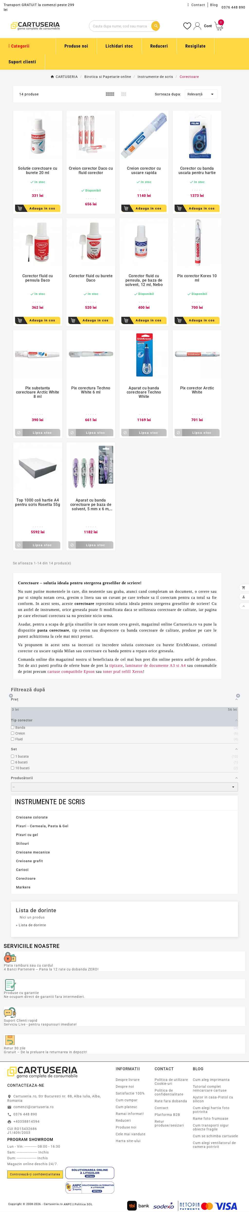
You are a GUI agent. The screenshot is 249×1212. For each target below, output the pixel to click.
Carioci (22, 870)
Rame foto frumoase (210, 1118)
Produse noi (126, 1127)
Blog (214, 5)
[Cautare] (120, 26)
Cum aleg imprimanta (211, 1080)
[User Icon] (203, 26)
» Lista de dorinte (31, 925)
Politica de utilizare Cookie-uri (171, 1082)
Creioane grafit (29, 861)
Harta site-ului (128, 1141)
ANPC (68, 1204)
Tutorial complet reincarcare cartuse (210, 1088)
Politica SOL (84, 1204)
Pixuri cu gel (27, 835)
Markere (23, 887)
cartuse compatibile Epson (71, 671)
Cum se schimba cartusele (215, 1136)
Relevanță (201, 94)
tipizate (116, 665)
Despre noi (125, 1086)
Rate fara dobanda (171, 1101)
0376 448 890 (25, 1114)
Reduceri (123, 1120)
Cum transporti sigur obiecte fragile (211, 1127)
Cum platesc (126, 1107)
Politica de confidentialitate (169, 1092)
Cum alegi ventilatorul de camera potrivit (214, 1145)
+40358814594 (26, 1121)
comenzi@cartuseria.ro (33, 1107)
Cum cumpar (127, 1100)
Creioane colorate (32, 817)
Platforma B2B (167, 1115)
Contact (198, 5)
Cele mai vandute (130, 1134)
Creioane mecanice (33, 852)
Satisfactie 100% (130, 1093)
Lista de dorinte (36, 910)
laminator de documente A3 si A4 (155, 665)
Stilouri (22, 843)
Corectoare (26, 878)
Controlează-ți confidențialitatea (35, 1174)
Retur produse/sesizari (169, 1123)
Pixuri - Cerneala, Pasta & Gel (42, 826)
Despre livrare (128, 1080)
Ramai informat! (130, 1114)
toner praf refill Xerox (123, 671)
